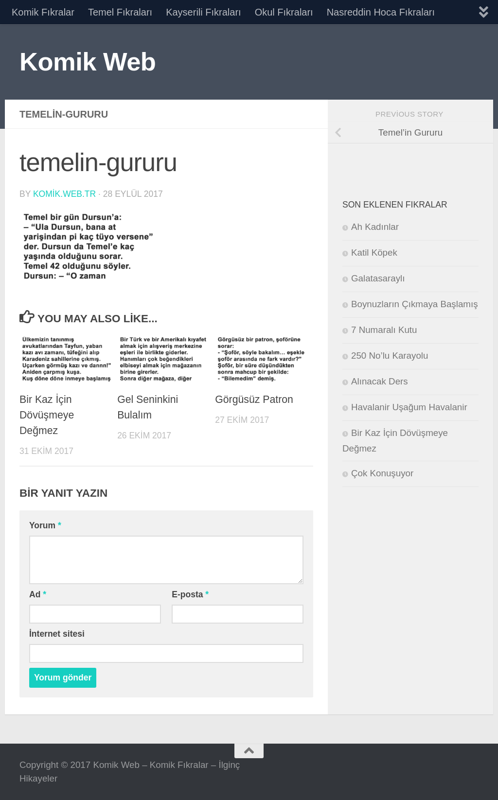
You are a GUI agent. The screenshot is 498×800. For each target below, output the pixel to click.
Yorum (45, 525)
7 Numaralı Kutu (384, 330)
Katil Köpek (374, 252)
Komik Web (87, 61)
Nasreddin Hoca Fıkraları (381, 12)
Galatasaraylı (378, 278)
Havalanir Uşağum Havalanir (409, 407)
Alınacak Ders (379, 381)
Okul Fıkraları (284, 12)
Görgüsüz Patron (254, 399)
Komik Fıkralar (43, 12)
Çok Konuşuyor (382, 473)
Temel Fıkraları (120, 12)
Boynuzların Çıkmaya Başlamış (414, 304)
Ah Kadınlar (375, 227)
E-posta (190, 594)
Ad (37, 594)
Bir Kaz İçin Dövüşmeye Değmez (46, 415)
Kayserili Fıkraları (203, 12)
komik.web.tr (64, 194)
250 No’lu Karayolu (389, 355)
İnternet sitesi (57, 634)
